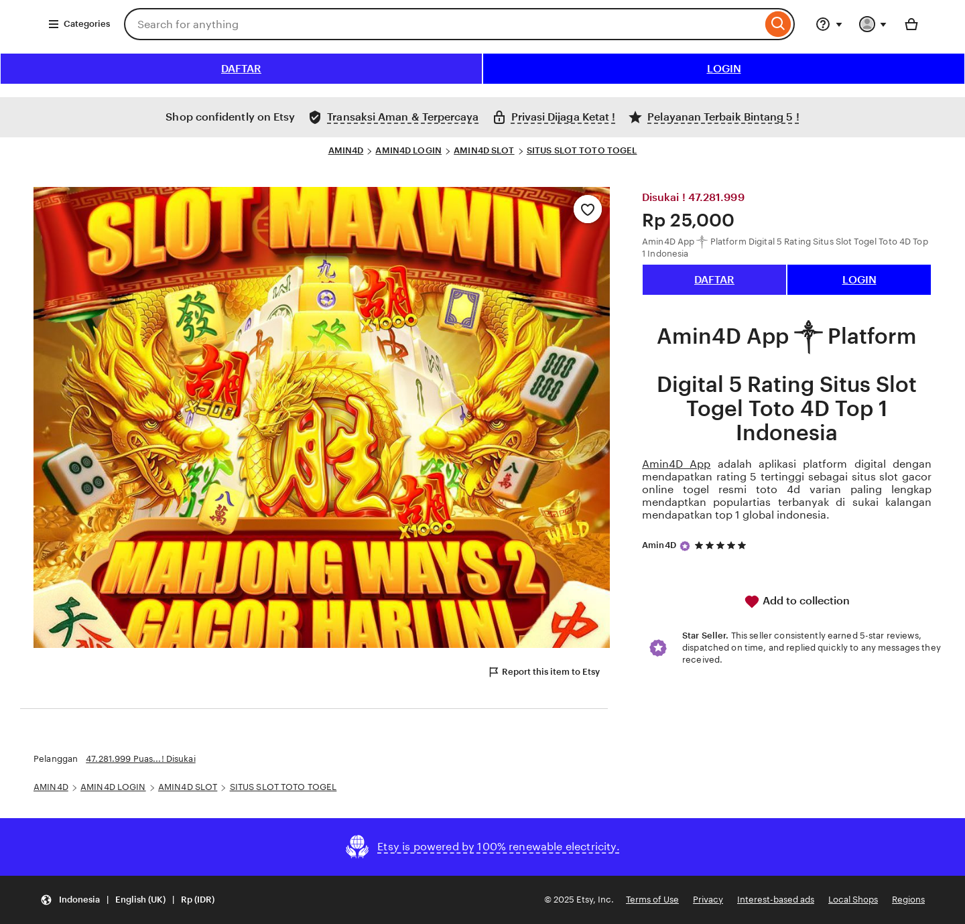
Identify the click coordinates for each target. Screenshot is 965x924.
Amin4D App (676, 464)
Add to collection (797, 602)
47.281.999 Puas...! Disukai (141, 759)
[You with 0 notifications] (873, 24)
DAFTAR (241, 68)
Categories (79, 24)
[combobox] (443, 24)
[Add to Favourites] (588, 209)
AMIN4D (346, 150)
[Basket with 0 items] (911, 24)
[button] (127, 900)
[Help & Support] (829, 24)
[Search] (778, 24)
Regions (908, 900)
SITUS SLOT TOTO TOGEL (582, 150)
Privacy (708, 900)
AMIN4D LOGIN (408, 150)
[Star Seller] (685, 546)
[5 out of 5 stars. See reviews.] (722, 545)
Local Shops (853, 900)
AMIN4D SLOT (484, 150)
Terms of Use (652, 900)
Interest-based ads (775, 900)
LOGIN (724, 68)
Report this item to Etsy (543, 672)
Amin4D (659, 545)
